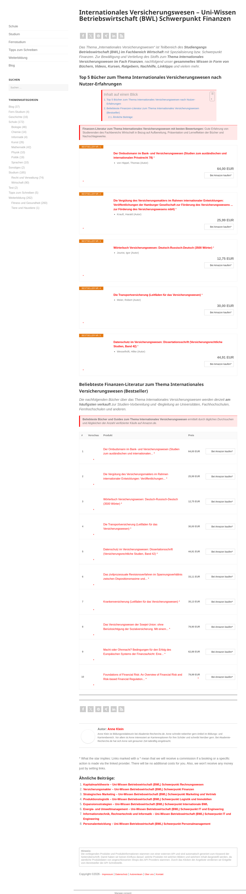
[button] (83, 36)
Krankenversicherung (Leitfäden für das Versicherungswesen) (136, 598)
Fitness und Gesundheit (25, 202)
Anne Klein (115, 722)
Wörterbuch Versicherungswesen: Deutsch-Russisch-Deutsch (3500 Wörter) (169, 251)
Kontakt (171, 872)
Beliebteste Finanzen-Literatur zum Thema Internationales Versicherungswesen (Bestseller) (158, 111)
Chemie (16, 132)
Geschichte (15, 117)
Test (11, 187)
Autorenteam (143, 872)
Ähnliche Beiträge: (124, 118)
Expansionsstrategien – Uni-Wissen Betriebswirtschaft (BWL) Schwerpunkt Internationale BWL (152, 797)
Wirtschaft (17, 182)
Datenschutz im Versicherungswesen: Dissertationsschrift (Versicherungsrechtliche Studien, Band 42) (155, 348)
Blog (12, 65)
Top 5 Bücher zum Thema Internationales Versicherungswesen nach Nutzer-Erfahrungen (156, 102)
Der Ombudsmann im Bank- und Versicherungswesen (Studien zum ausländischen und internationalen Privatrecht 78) (162, 157)
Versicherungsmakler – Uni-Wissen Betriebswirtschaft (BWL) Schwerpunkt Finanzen (144, 782)
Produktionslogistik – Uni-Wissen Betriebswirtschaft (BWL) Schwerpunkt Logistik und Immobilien (154, 792)
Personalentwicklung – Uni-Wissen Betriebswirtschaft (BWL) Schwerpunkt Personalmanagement (154, 822)
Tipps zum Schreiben (23, 50)
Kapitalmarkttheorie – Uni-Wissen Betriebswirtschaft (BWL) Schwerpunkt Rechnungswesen (150, 777)
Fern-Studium (17, 111)
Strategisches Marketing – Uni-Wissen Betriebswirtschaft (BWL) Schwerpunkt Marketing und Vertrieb (157, 787)
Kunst (14, 142)
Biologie (16, 127)
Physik (15, 152)
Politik (15, 157)
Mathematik (18, 147)
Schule (13, 26)
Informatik (17, 137)
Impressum (109, 872)
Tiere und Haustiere (23, 207)
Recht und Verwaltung (24, 177)
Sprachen (17, 162)
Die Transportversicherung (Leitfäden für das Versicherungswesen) (163, 298)
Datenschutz (125, 872)
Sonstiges (15, 167)
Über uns (158, 872)
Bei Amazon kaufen (220, 179)
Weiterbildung (18, 57)
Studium (14, 34)
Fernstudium (17, 42)
